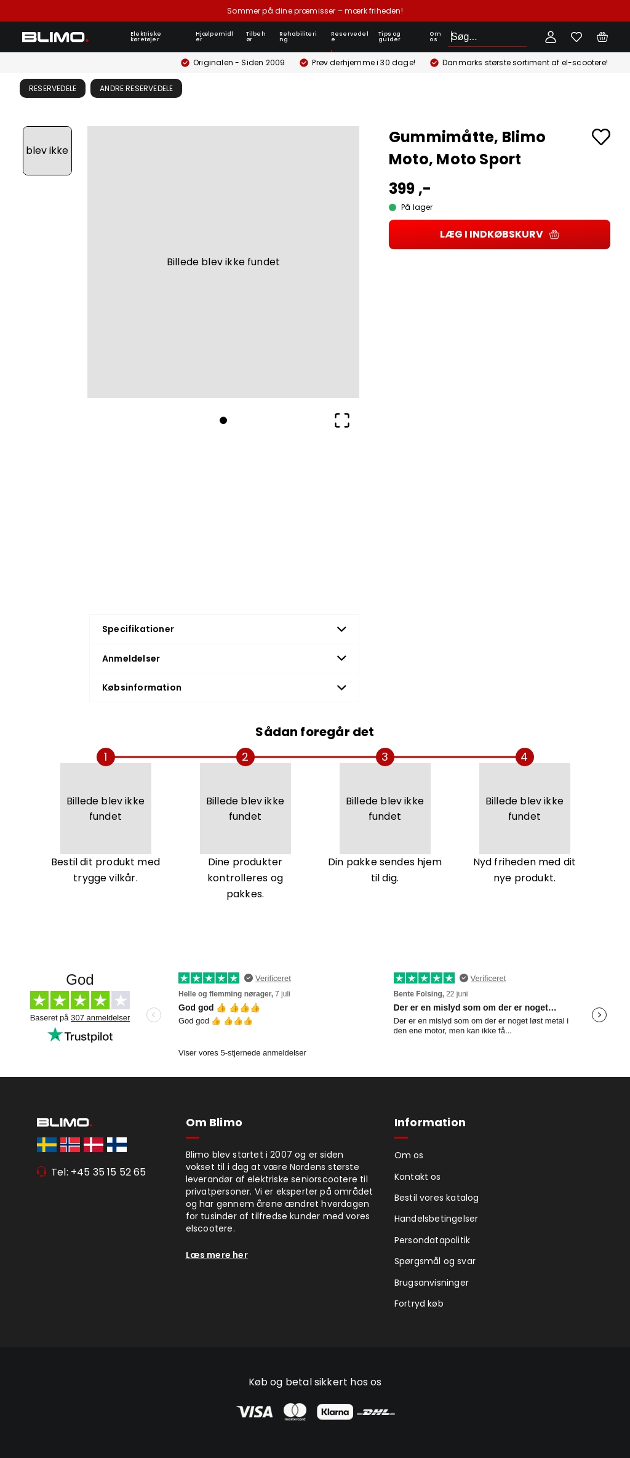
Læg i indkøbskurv (499, 234)
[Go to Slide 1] (47, 150)
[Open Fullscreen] (342, 420)
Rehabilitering (298, 36)
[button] (223, 262)
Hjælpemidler (215, 36)
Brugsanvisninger (431, 1282)
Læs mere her (217, 1255)
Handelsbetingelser (436, 1218)
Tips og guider (389, 36)
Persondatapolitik (432, 1240)
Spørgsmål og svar (435, 1261)
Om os (435, 36)
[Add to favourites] (601, 137)
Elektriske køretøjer (145, 36)
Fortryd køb (419, 1303)
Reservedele (350, 36)
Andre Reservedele (136, 88)
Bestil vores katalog (436, 1198)
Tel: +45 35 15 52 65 (98, 1172)
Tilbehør (256, 36)
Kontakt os (417, 1177)
